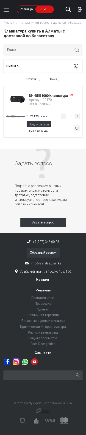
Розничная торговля (43, 315)
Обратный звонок (43, 252)
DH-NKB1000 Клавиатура (48, 96)
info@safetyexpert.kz (46, 263)
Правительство (43, 298)
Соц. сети (43, 353)
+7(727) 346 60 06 (46, 242)
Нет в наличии (38, 131)
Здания (43, 309)
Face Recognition (43, 344)
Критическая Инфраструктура (43, 327)
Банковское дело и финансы (43, 321)
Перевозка (43, 303)
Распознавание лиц (43, 332)
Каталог (43, 279)
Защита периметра (43, 338)
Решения (43, 290)
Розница (26, 9)
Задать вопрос (43, 222)
